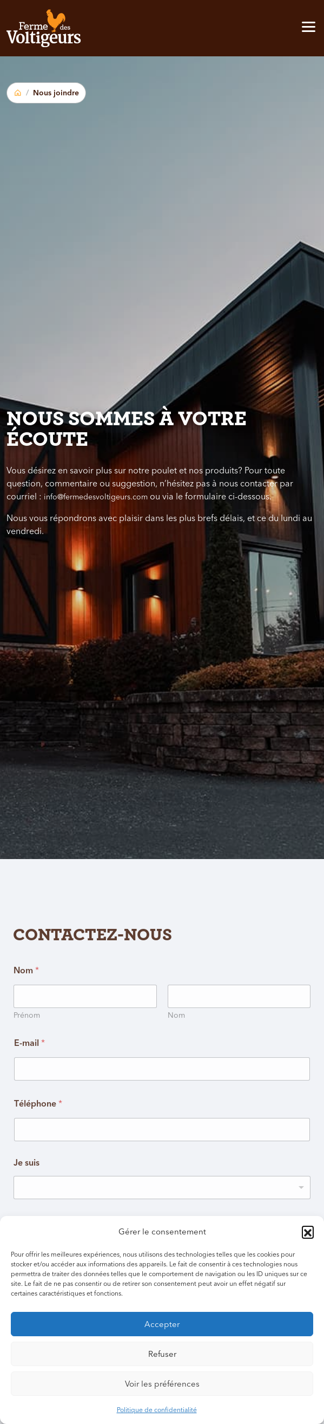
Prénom (27, 1038)
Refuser (162, 1354)
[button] (307, 1231)
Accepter (162, 1324)
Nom (176, 1038)
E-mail (29, 1065)
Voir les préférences (162, 1384)
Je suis (26, 1186)
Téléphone (38, 1126)
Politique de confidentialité (157, 1410)
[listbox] (162, 1211)
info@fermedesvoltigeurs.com (96, 497)
